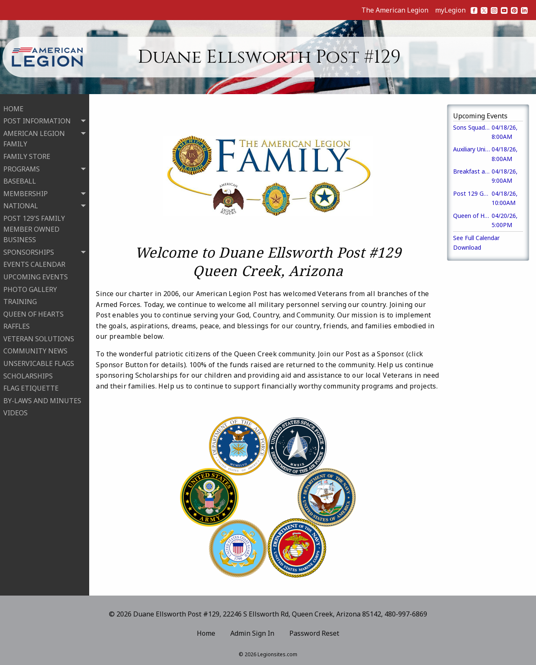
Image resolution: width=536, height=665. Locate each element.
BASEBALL (19, 179)
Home (206, 633)
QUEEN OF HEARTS (33, 312)
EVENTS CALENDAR (34, 262)
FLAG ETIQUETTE (31, 386)
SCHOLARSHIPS (28, 374)
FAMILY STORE (26, 154)
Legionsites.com (277, 654)
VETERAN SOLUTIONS (38, 336)
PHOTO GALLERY (30, 287)
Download (467, 247)
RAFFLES (16, 324)
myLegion (450, 10)
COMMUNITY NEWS (35, 349)
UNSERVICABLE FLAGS (38, 361)
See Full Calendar (476, 238)
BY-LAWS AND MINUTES (42, 398)
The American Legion (394, 10)
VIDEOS (15, 411)
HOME (13, 106)
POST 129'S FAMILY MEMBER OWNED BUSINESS (34, 227)
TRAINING (20, 299)
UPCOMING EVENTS (35, 274)
